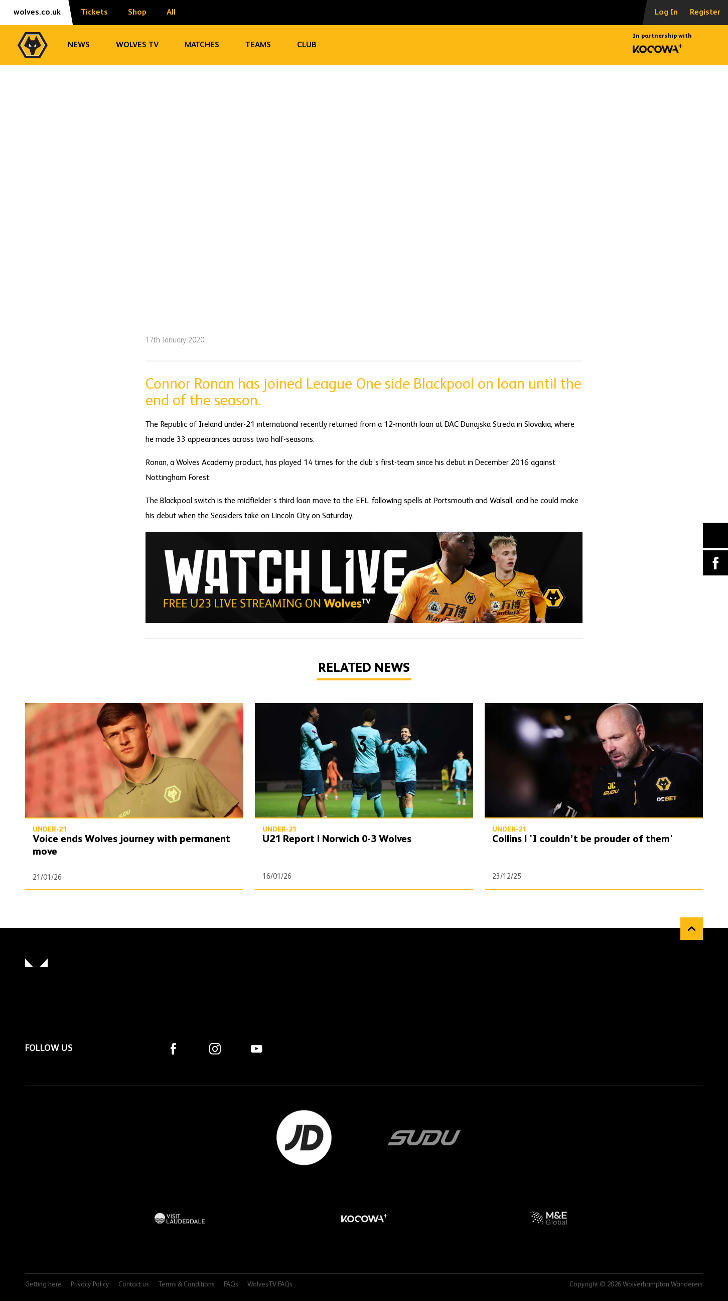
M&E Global (548, 1218)
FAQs (231, 1284)
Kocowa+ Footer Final (364, 1218)
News (79, 45)
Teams (258, 45)
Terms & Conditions (186, 1284)
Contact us (133, 1284)
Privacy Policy (90, 1284)
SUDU (424, 1138)
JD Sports (304, 1138)
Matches (202, 45)
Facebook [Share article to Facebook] (715, 562)
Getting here (43, 1284)
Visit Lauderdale (179, 1218)
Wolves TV (137, 45)
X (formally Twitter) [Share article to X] (715, 535)
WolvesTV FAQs (270, 1284)
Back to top (691, 928)
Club (307, 45)
